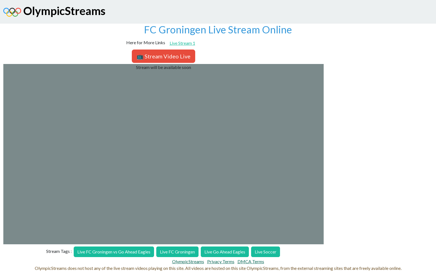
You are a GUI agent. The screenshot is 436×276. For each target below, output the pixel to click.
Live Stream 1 (182, 43)
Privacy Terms (220, 261)
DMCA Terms (250, 261)
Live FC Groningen (177, 251)
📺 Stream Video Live (163, 56)
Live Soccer (265, 251)
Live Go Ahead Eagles (224, 251)
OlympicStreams (54, 12)
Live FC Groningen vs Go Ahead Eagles (113, 251)
